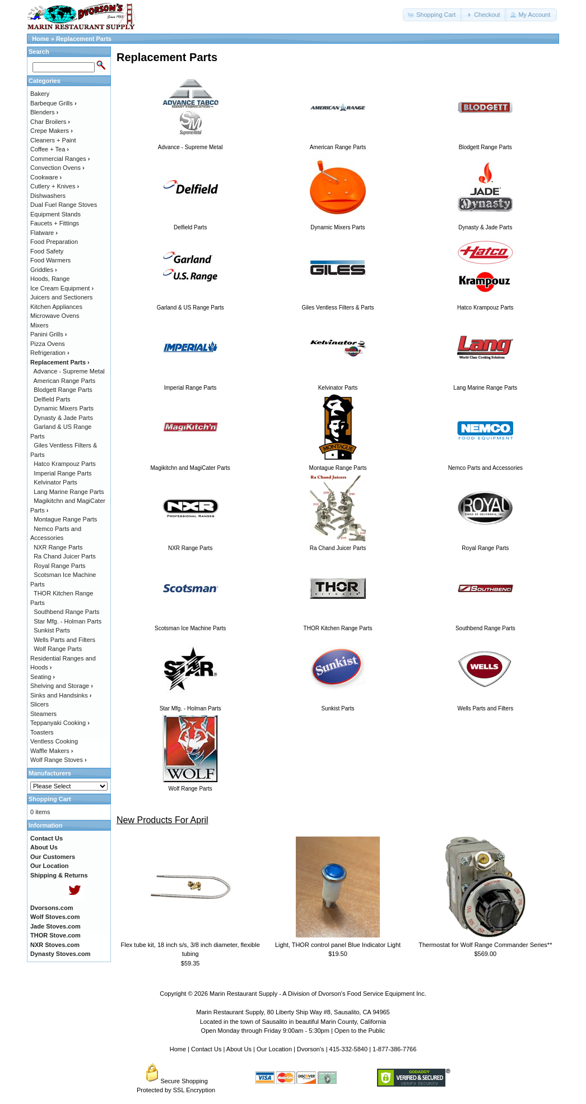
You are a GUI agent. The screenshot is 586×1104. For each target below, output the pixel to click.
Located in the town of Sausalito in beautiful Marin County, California (293, 1021)
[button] (432, 14)
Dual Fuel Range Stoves (63, 204)
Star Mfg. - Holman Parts (67, 621)
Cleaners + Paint (53, 140)
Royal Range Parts (59, 565)
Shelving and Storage (61, 685)
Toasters (42, 732)
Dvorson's (310, 1049)
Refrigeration (49, 352)
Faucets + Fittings (54, 223)
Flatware (44, 232)
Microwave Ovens (54, 315)
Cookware (46, 177)
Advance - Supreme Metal (69, 371)
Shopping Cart (50, 799)
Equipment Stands (55, 214)
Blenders (44, 112)
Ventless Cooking (54, 741)
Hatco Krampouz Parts (65, 463)
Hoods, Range (49, 278)
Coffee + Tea (49, 149)
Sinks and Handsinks (60, 695)
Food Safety (46, 251)
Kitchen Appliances (56, 306)
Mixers (39, 325)
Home (40, 38)
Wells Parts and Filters (64, 639)
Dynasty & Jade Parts (63, 417)
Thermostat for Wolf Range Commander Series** (485, 944)
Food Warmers (50, 260)
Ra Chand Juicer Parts (65, 556)
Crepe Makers (51, 130)
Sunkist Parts (52, 630)
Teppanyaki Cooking (60, 722)
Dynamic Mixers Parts (64, 408)
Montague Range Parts (65, 519)
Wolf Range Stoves (58, 759)
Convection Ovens (57, 167)
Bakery (39, 93)
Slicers (39, 704)
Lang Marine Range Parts (69, 491)
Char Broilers (50, 121)
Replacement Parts (83, 38)
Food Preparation (54, 241)
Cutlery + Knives (54, 186)
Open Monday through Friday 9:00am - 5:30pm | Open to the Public (293, 1030)
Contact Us (206, 1049)
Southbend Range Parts (66, 611)
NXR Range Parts (58, 547)
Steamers (43, 713)
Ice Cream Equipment (62, 288)
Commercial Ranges (60, 158)
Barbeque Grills (53, 103)
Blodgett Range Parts (63, 389)
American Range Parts (65, 380)
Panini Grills (48, 334)
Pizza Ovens (47, 343)
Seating (42, 676)
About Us (239, 1049)
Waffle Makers (51, 750)
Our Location (274, 1049)
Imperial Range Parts (62, 473)
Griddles (43, 269)
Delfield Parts (52, 399)
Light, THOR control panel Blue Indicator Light (338, 944)
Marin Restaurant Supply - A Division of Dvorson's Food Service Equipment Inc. (318, 993)
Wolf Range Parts (58, 648)
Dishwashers (48, 195)
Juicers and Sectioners (61, 297)
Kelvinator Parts (55, 482)
